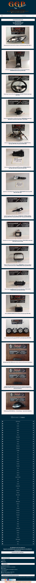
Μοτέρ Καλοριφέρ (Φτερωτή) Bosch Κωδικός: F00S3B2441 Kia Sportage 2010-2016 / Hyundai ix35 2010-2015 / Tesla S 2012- (18, 119)
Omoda (18, 508)
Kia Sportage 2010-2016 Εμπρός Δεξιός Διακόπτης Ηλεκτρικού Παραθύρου (17, 362)
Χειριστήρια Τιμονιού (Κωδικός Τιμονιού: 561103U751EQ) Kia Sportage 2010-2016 (18, 95)
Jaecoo (18, 472)
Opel (18, 505)
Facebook (3, 559)
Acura (18, 428)
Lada (18, 481)
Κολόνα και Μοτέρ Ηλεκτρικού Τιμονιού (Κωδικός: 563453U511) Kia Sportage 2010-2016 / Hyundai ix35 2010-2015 (18, 143)
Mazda (18, 492)
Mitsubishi (18, 501)
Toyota (18, 537)
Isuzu (18, 468)
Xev (18, 543)
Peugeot (18, 510)
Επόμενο (23, 417)
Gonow (18, 461)
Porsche (17, 512)
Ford (18, 457)
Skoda (18, 523)
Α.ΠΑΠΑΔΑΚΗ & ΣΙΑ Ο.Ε (5, 565)
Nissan (18, 503)
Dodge (18, 450)
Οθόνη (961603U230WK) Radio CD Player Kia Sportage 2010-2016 (17, 313)
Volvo (18, 541)
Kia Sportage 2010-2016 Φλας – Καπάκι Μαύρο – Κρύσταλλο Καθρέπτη (18, 410)
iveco (18, 470)
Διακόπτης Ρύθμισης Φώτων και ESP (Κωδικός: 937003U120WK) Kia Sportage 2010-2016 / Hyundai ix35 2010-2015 (17, 168)
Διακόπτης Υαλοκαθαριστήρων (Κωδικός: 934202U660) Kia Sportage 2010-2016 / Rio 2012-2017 (17, 192)
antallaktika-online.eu (12, 581)
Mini (18, 499)
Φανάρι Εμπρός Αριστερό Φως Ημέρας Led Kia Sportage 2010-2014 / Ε (18, 45)
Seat (18, 521)
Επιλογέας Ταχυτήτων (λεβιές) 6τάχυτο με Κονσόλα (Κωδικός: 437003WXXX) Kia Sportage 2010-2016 (18, 70)
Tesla (18, 534)
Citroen (18, 439)
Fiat (18, 454)
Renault (17, 514)
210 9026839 (26, 11)
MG (18, 497)
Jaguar (18, 474)
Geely (18, 459)
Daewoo (18, 445)
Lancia (18, 483)
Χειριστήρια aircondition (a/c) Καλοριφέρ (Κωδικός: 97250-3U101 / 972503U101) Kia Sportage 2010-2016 (18, 290)
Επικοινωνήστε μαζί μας (18, 552)
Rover (18, 517)
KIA (18, 479)
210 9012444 (9, 11)
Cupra (18, 441)
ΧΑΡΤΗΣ (3, 561)
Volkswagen (18, 539)
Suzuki (18, 532)
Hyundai (18, 465)
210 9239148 (15, 11)
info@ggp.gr (3, 568)
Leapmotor (18, 485)
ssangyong (18, 528)
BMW (18, 430)
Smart (18, 525)
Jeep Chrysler (17, 477)
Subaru (18, 530)
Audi (18, 423)
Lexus (18, 488)
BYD (18, 432)
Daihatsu (18, 448)
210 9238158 (20, 11)
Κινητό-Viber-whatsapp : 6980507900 (17, 12)
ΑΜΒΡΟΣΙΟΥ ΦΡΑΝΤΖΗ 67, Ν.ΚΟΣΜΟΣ (17, 10)
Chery (18, 434)
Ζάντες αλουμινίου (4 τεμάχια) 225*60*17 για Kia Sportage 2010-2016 (17, 337)
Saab (18, 519)
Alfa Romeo (18, 421)
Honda (18, 463)
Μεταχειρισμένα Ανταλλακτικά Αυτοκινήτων (23, 581)
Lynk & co (18, 490)
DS (17, 452)
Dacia (18, 443)
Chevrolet (18, 437)
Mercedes (18, 494)
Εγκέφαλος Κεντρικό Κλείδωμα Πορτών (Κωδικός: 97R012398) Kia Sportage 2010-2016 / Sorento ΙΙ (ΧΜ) (17, 241)
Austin (18, 425)
